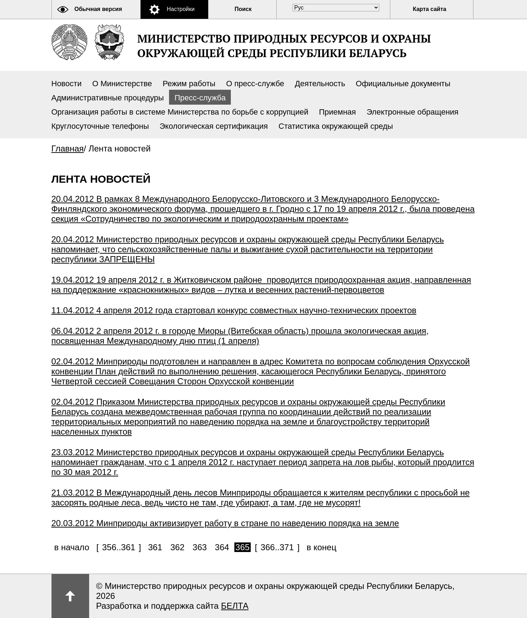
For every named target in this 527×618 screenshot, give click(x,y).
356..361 (118, 547)
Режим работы (189, 83)
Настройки (181, 9)
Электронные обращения (412, 111)
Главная (67, 148)
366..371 (277, 547)
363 (199, 547)
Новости (66, 83)
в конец (321, 547)
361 (155, 547)
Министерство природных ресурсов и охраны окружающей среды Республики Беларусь (284, 45)
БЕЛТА (234, 606)
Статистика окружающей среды (335, 126)
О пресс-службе (255, 83)
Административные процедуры (107, 97)
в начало (71, 547)
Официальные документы (403, 83)
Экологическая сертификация (213, 126)
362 (177, 547)
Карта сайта (429, 9)
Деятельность (320, 83)
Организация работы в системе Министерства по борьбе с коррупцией (180, 111)
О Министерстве (122, 83)
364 (222, 547)
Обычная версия (98, 9)
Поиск (243, 9)
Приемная (337, 111)
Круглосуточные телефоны (100, 126)
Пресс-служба (200, 97)
